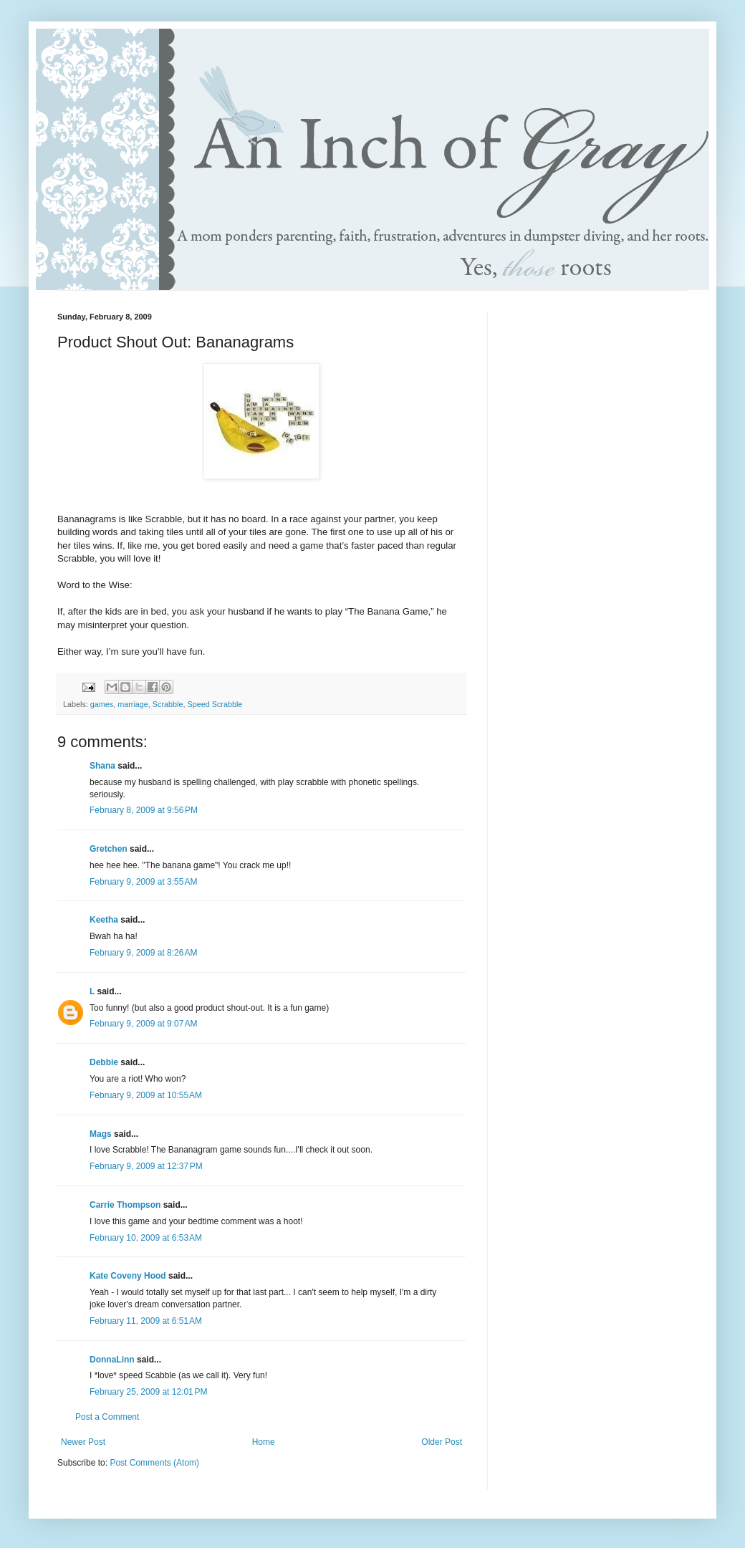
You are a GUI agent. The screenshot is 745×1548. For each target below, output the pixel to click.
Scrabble (168, 704)
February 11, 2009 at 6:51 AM (146, 1321)
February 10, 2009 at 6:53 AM (146, 1238)
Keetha (104, 920)
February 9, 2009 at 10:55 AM (146, 1095)
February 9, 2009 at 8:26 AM (143, 953)
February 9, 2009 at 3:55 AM (143, 882)
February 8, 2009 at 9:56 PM (144, 810)
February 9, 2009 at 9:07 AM (143, 1024)
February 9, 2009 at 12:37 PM (146, 1166)
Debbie (104, 1062)
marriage (132, 704)
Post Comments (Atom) (154, 1463)
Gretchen (109, 849)
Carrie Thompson (125, 1205)
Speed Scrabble (214, 704)
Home (263, 1442)
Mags (101, 1134)
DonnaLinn (112, 1360)
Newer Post (83, 1442)
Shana (102, 766)
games (101, 704)
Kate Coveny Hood (128, 1276)
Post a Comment (107, 1417)
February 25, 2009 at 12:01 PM (148, 1392)
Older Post (441, 1442)
